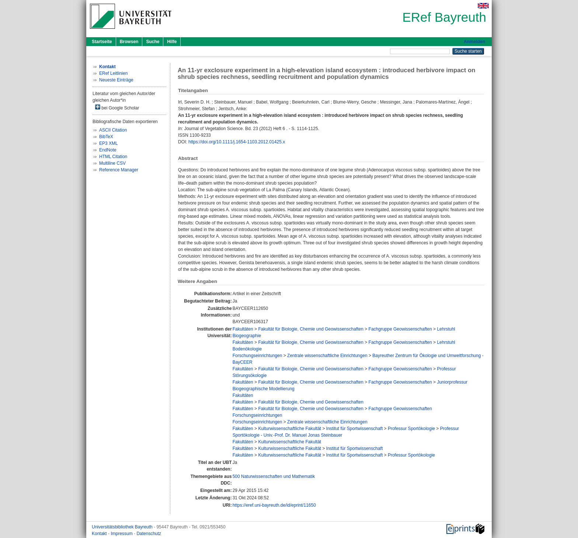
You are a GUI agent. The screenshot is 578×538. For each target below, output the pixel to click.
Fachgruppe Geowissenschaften (400, 329)
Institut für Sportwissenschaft (354, 428)
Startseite (102, 41)
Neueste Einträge (116, 80)
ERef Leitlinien (113, 73)
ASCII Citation (113, 130)
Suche (152, 41)
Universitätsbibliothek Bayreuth (123, 527)
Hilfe (172, 41)
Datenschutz (148, 533)
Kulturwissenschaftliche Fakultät (289, 428)
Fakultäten (243, 329)
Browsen (129, 41)
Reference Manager (118, 169)
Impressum (122, 533)
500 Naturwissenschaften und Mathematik (274, 476)
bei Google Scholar (117, 107)
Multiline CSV (112, 163)
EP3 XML (108, 143)
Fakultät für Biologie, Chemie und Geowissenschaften (310, 329)
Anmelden (474, 41)
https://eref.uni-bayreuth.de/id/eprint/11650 (274, 505)
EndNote (107, 150)
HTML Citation (113, 156)
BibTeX (106, 136)
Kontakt (100, 533)
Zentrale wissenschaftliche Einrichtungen (327, 355)
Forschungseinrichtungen (257, 355)
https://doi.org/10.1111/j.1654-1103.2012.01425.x (236, 141)
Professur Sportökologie (411, 428)
